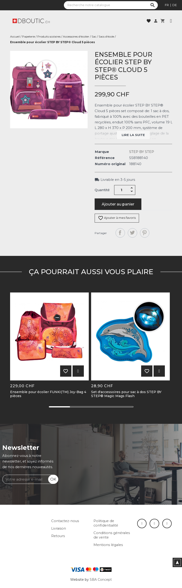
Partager (120, 233)
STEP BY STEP (141, 152)
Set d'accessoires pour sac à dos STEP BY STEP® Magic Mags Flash (126, 394)
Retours (58, 536)
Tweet (132, 233)
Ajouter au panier (118, 204)
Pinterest (144, 233)
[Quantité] (121, 190)
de (174, 5)
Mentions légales (108, 545)
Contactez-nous (65, 521)
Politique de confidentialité (105, 523)
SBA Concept (101, 579)
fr (167, 5)
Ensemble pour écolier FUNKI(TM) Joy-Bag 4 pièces (48, 394)
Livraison (58, 528)
